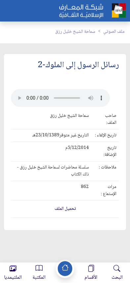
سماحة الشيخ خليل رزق (75, 32)
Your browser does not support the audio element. (60, 98)
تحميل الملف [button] (65, 209)
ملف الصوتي (114, 32)
